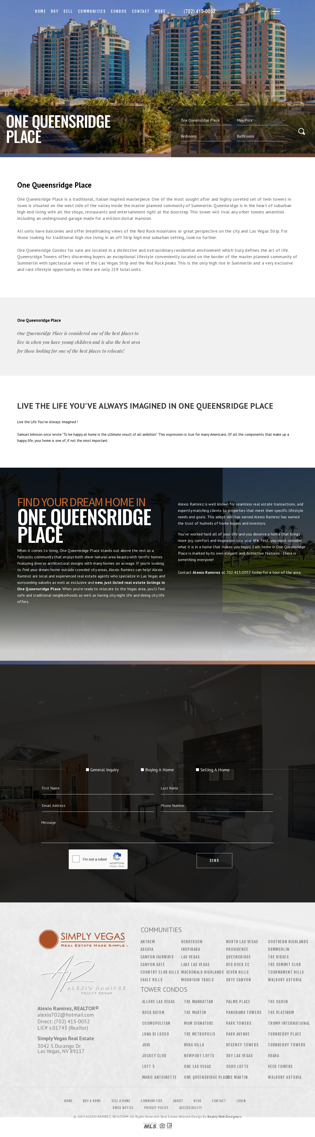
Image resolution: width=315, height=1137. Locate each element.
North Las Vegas (242, 941)
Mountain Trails (197, 979)
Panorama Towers (244, 1012)
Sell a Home (120, 1101)
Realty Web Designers (224, 1117)
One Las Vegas (197, 1066)
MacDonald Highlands (202, 972)
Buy (55, 11)
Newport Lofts (199, 1055)
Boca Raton (153, 1012)
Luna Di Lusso (155, 1034)
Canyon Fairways (157, 957)
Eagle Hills (152, 979)
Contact (141, 11)
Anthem (148, 941)
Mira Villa (194, 1044)
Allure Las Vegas (158, 1001)
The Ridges (278, 957)
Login (241, 1101)
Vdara (273, 1055)
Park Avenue (238, 1034)
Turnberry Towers (287, 1044)
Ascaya (147, 949)
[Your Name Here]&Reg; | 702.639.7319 (202, 11)
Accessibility (190, 1108)
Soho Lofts (237, 1066)
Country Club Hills (160, 972)
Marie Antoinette (159, 1077)
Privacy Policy (156, 1108)
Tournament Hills (286, 972)
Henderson (192, 941)
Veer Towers (280, 1066)
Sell (68, 11)
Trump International (289, 1023)
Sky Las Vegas (239, 1055)
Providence (237, 949)
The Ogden (278, 1001)
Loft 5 (148, 1066)
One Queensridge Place (207, 1077)
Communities (92, 11)
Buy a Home (92, 1101)
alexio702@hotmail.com (65, 1014)
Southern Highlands (288, 941)
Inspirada (190, 949)
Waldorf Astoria (284, 979)
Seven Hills (237, 972)
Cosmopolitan (156, 1023)
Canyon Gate (153, 964)
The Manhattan (198, 1001)
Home (40, 11)
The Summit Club (284, 964)
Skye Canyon (238, 979)
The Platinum (281, 1012)
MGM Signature (199, 1023)
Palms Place (238, 1001)
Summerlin (278, 949)
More (160, 11)
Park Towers (239, 1023)
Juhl (146, 1044)
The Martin (195, 1012)
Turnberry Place (284, 1034)
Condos (119, 11)
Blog (197, 1101)
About (178, 1101)
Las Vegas (190, 957)
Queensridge (238, 957)
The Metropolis (199, 1034)
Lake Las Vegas (195, 964)
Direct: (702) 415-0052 (63, 1021)
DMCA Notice (123, 1108)
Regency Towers (242, 1044)
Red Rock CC (238, 964)
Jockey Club (154, 1055)
